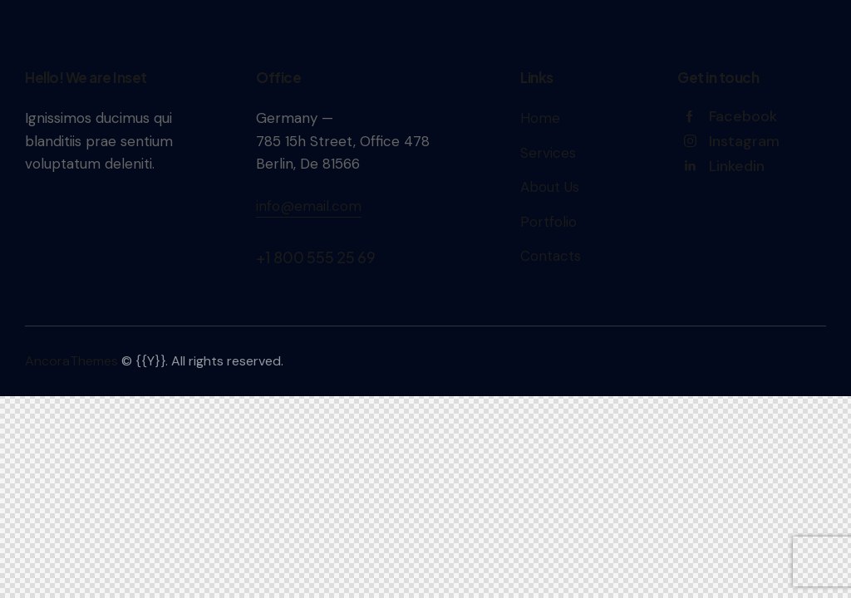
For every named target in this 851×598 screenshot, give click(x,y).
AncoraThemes (71, 361)
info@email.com (309, 206)
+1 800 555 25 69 (316, 257)
